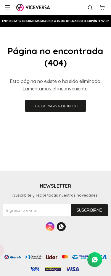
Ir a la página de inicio (55, 106)
